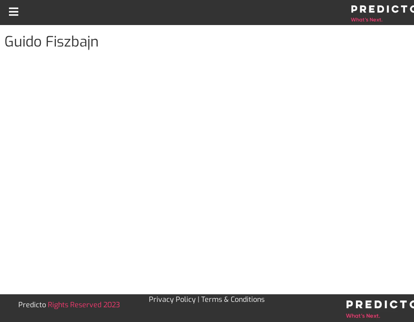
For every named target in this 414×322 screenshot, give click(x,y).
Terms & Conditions (233, 299)
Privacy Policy (172, 299)
